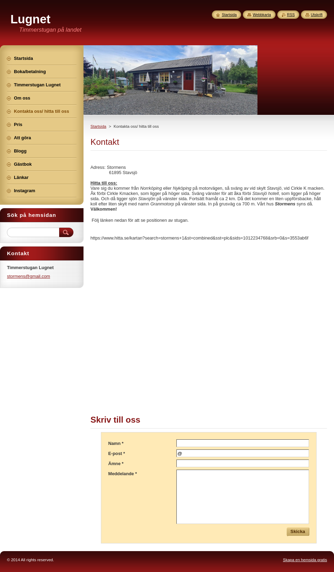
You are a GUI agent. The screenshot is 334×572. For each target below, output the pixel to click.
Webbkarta (262, 15)
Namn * (116, 443)
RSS (291, 15)
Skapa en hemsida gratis (305, 560)
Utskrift (317, 15)
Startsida (98, 126)
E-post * (116, 453)
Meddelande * (122, 473)
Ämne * (116, 463)
